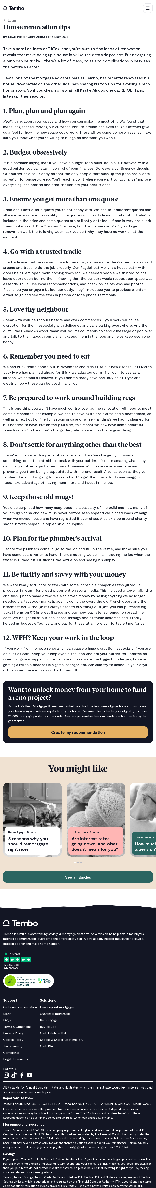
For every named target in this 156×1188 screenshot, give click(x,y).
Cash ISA (46, 1046)
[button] (148, 8)
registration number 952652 (21, 1138)
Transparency (12, 1046)
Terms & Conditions (17, 1026)
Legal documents (15, 1059)
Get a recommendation (20, 1007)
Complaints (11, 1052)
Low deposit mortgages (57, 1007)
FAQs (7, 1020)
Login (7, 1013)
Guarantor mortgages (55, 1013)
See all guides (78, 877)
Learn (12, 20)
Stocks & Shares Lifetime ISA (61, 1039)
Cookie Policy (13, 1039)
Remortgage (49, 1020)
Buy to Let (48, 1026)
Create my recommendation (78, 732)
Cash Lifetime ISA (53, 1033)
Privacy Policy (13, 1033)
